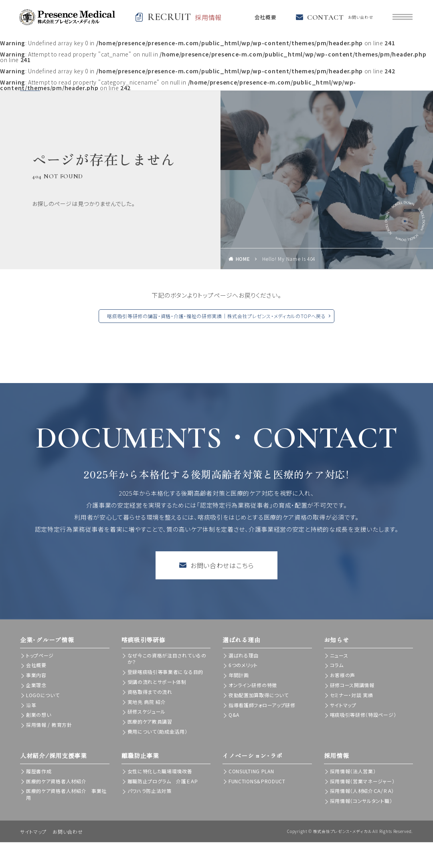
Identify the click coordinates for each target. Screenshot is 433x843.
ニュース (339, 656)
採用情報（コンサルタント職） (361, 801)
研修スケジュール (146, 712)
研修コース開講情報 (352, 685)
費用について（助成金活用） (157, 732)
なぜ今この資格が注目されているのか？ (166, 659)
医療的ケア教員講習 (149, 722)
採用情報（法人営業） (353, 771)
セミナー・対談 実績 (351, 695)
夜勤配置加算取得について (258, 695)
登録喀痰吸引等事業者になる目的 (165, 672)
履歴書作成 (39, 771)
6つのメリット (243, 665)
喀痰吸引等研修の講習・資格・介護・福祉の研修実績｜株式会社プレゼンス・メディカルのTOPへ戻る (216, 316)
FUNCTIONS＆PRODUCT (257, 781)
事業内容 (36, 675)
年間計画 (239, 675)
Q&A (234, 715)
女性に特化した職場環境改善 (159, 771)
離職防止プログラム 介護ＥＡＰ (162, 781)
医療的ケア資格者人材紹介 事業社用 (66, 795)
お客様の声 (343, 675)
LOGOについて (43, 695)
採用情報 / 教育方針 (49, 725)
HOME (243, 259)
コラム (337, 665)
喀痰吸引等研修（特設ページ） (363, 715)
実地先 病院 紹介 (146, 702)
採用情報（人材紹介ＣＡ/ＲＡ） (362, 791)
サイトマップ (343, 705)
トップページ (40, 656)
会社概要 (263, 17)
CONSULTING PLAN (251, 771)
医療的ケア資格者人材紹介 (56, 781)
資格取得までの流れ (149, 692)
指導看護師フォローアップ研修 (262, 705)
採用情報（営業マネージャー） (362, 781)
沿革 (31, 705)
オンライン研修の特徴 (253, 685)
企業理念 (36, 685)
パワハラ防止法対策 (149, 791)
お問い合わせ (68, 832)
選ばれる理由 (244, 656)
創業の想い (38, 715)
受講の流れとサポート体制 (156, 682)
